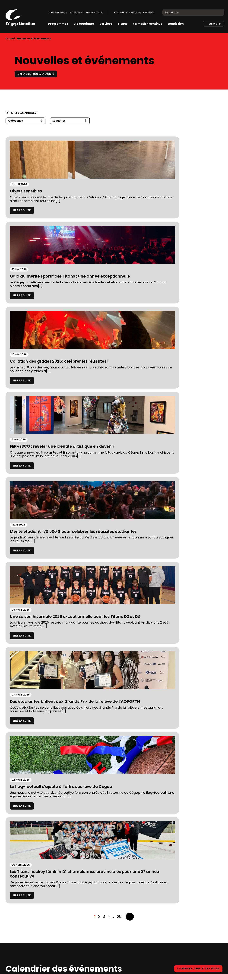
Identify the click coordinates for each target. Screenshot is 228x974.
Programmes (58, 24)
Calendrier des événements (38, 74)
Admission (176, 24)
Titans (122, 24)
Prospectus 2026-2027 (23, 931)
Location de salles (19, 952)
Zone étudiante (57, 12)
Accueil (10, 38)
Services (106, 24)
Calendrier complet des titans (196, 518)
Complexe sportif (73, 917)
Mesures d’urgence (20, 945)
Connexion (215, 23)
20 (119, 466)
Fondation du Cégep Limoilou (28, 924)
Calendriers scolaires (76, 931)
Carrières (135, 12)
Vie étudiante (84, 24)
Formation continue (147, 24)
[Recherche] (219, 12)
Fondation (120, 12)
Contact (148, 12)
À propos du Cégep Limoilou (27, 917)
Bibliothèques (70, 924)
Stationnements (18, 938)
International (94, 12)
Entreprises (76, 12)
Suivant (130, 466)
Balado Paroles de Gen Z (78, 945)
